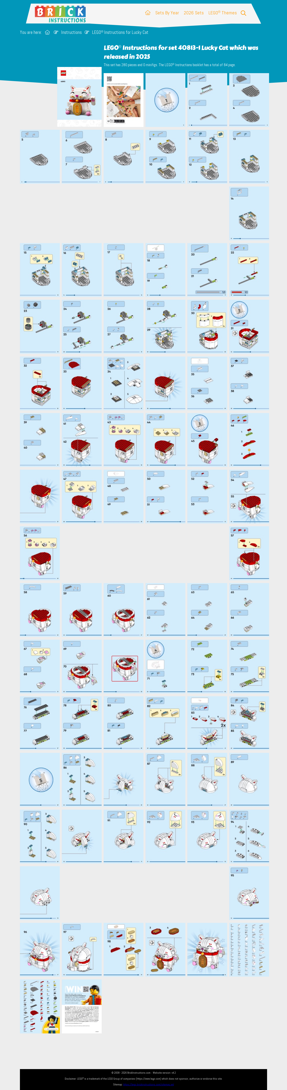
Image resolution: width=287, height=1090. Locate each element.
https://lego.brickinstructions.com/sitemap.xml (148, 1084)
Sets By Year (167, 13)
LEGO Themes (222, 13)
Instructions (71, 32)
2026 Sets (194, 13)
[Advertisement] (145, 213)
